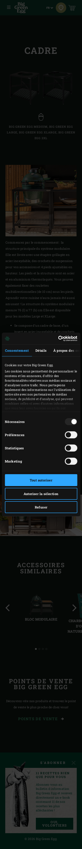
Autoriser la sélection (41, 494)
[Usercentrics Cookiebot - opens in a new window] (58, 338)
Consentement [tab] (17, 350)
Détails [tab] (41, 350)
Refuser (41, 507)
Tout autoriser (41, 480)
